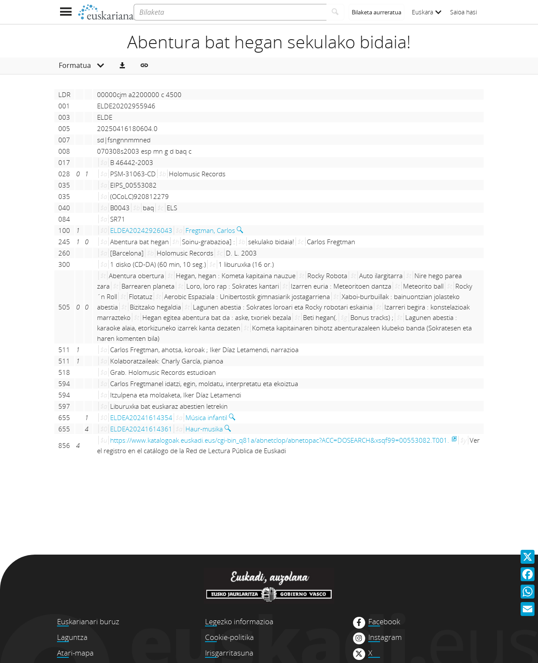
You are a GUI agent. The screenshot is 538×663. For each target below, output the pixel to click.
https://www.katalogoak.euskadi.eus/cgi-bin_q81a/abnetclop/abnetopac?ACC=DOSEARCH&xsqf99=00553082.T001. (279, 440)
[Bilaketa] (230, 12)
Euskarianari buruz (88, 621)
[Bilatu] (335, 12)
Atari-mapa (75, 653)
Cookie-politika (229, 637)
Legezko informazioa (239, 621)
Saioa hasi (463, 12)
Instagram (385, 637)
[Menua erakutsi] (65, 12)
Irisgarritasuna (229, 653)
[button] (122, 65)
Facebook (384, 621)
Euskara (426, 12)
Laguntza (72, 637)
